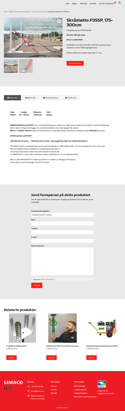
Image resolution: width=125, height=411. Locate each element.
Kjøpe (74, 3)
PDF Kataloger (80, 385)
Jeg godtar (43, 279)
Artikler (54, 389)
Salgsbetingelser (81, 392)
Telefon (34, 228)
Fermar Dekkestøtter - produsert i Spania (30, 11)
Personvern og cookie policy (85, 396)
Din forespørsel (106, 3)
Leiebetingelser (80, 389)
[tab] (12, 97)
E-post (34, 237)
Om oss (54, 385)
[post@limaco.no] (28, 390)
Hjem (6, 11)
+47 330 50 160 (37, 385)
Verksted (83, 3)
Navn (33, 219)
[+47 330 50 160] (28, 385)
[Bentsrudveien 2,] (28, 395)
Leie (67, 3)
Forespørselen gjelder (40, 211)
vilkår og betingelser (47, 279)
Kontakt (93, 3)
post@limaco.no (37, 390)
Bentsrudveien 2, (37, 395)
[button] (59, 21)
